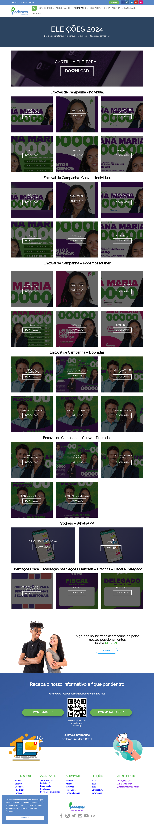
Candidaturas (97, 790)
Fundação (19, 793)
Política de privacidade (50, 792)
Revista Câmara (73, 793)
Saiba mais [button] (10, 811)
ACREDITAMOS (64, 8)
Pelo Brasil (19, 790)
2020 (94, 784)
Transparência (46, 780)
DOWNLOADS (128, 8)
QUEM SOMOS (46, 8)
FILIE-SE (36, 13)
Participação (45, 783)
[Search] (34, 8)
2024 (94, 781)
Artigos (69, 784)
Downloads (97, 793)
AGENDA (116, 8)
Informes (70, 787)
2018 (94, 787)
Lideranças (19, 787)
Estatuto (18, 784)
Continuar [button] (25, 818)
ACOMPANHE (81, 8)
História (18, 781)
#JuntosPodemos (77, 810)
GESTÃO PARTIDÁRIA (100, 8)
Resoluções (71, 790)
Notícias (69, 781)
